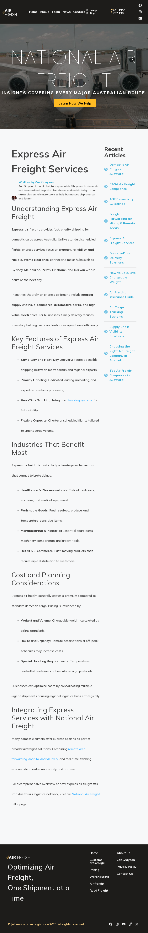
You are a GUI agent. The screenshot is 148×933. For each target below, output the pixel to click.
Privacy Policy (91, 11)
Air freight (97, 883)
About (44, 12)
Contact (79, 12)
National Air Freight (86, 794)
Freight (12, 12)
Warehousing (99, 877)
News (66, 12)
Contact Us (125, 873)
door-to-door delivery (43, 759)
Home (33, 12)
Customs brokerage (97, 861)
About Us (123, 853)
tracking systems (80, 400)
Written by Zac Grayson (36, 182)
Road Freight (99, 890)
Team (55, 12)
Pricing (94, 870)
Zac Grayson (126, 860)
